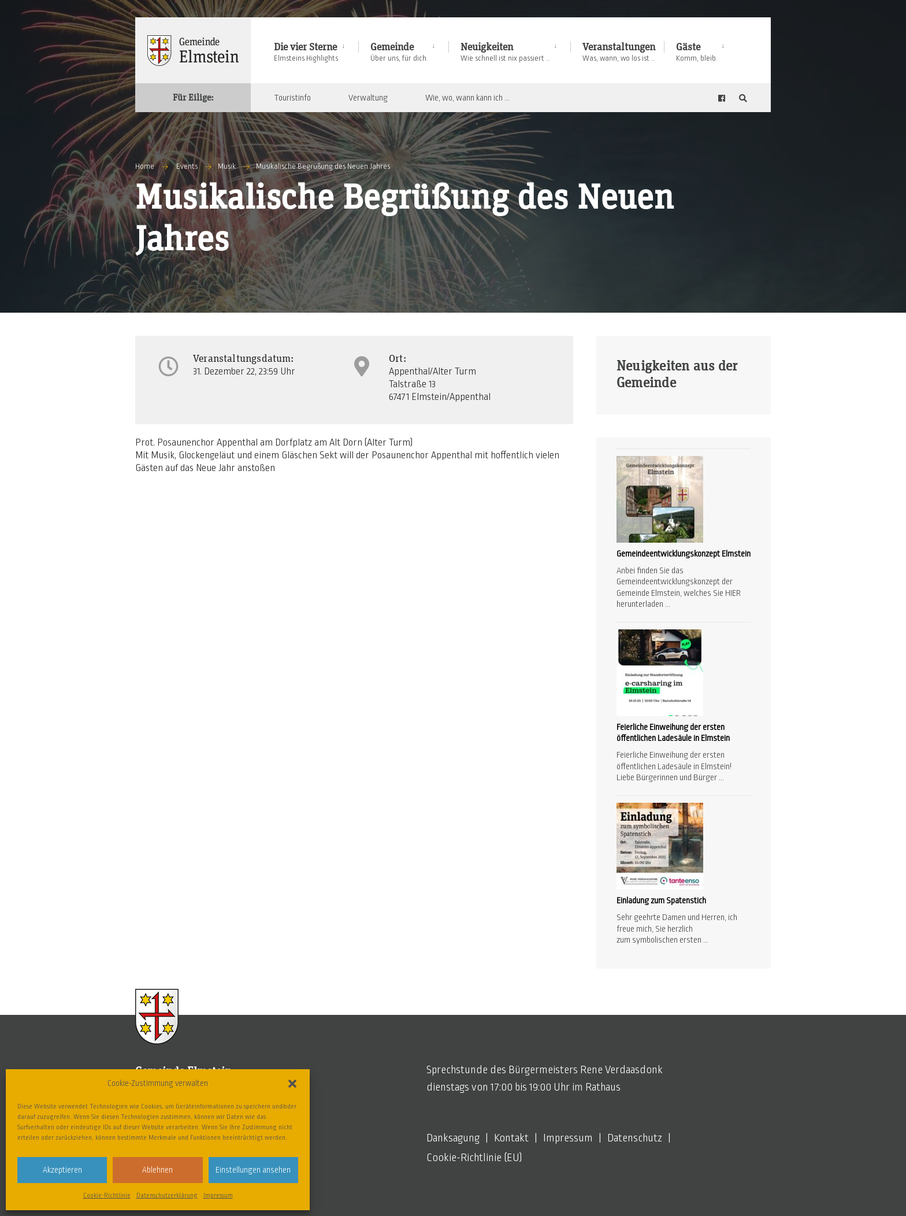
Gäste (697, 52)
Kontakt (511, 1138)
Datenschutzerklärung (167, 1195)
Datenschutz (634, 1138)
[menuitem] (316, 50)
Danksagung (453, 1138)
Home (144, 166)
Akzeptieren (62, 1170)
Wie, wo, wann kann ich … (467, 97)
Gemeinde (399, 52)
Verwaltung (368, 97)
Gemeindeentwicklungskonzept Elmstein (684, 553)
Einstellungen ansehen (253, 1170)
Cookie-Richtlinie (107, 1195)
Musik (227, 166)
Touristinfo (292, 97)
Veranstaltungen (618, 52)
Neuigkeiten (505, 52)
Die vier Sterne (306, 52)
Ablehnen (157, 1170)
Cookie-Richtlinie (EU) (474, 1157)
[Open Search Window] (743, 98)
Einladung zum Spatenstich (661, 900)
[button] (292, 1083)
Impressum (218, 1195)
